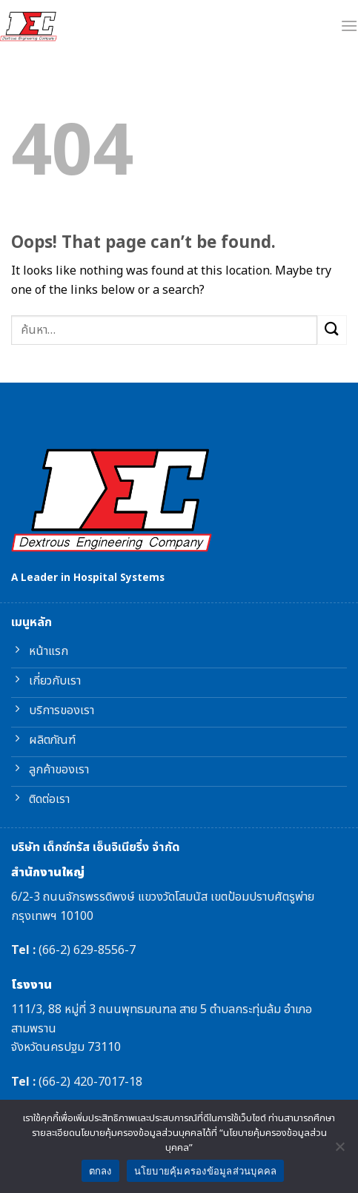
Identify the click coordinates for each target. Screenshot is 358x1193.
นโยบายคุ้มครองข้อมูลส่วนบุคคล (205, 1171)
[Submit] (332, 329)
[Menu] (349, 25)
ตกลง (100, 1171)
